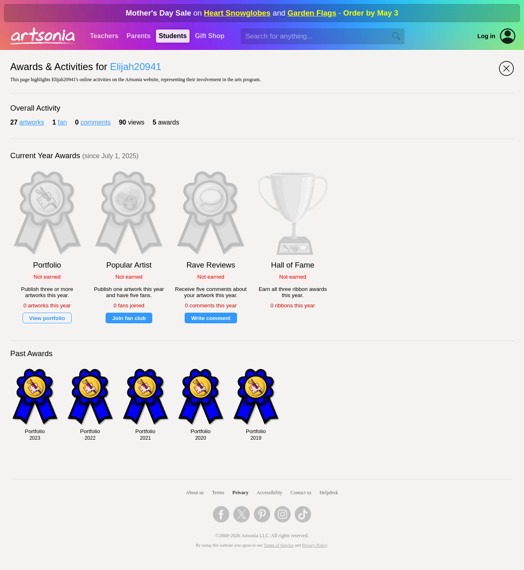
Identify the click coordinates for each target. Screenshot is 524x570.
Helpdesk (329, 492)
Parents (138, 35)
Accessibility (269, 492)
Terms (218, 492)
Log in (486, 36)
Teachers (104, 35)
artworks (31, 122)
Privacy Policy (315, 545)
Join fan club (129, 318)
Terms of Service (279, 545)
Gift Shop (209, 35)
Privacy (240, 492)
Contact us (301, 492)
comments (96, 122)
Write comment (210, 318)
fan (62, 122)
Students (173, 35)
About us (195, 492)
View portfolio (47, 318)
